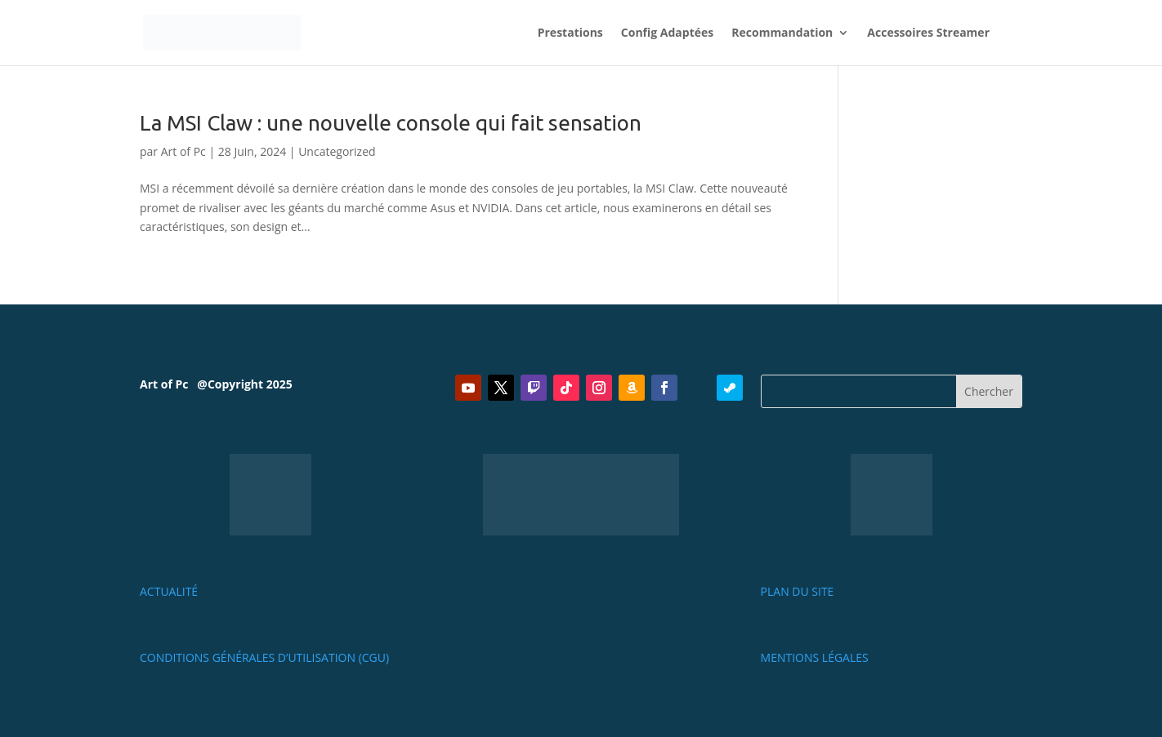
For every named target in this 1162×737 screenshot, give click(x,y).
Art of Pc (183, 151)
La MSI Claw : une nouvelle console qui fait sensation (390, 123)
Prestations (570, 33)
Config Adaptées (667, 33)
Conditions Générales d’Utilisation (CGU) (264, 657)
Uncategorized (336, 151)
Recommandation (782, 33)
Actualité (169, 591)
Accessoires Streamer (928, 33)
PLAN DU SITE (797, 591)
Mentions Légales (815, 657)
